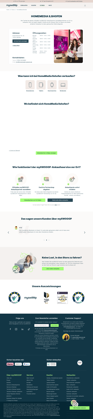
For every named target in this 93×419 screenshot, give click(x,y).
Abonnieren (55, 325)
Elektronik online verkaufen (60, 200)
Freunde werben (31, 393)
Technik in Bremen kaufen (13, 389)
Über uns (9, 378)
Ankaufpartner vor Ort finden (32, 200)
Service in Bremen (11, 387)
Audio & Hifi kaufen (52, 387)
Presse (8, 380)
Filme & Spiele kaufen (52, 396)
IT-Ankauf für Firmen (12, 400)
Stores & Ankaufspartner (13, 384)
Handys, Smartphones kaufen (54, 378)
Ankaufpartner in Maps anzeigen (46, 153)
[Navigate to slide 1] (44, 240)
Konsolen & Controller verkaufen (75, 396)
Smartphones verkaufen (73, 378)
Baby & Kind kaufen (52, 400)
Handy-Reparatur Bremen (13, 393)
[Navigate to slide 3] (49, 240)
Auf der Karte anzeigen (20, 41)
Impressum (9, 416)
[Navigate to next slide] (85, 232)
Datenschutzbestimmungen (50, 330)
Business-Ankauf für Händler (14, 398)
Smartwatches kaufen (52, 384)
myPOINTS (29, 391)
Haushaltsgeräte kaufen (53, 389)
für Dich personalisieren (52, 413)
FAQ (56, 204)
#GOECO (9, 396)
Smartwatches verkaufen (73, 382)
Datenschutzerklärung (55, 415)
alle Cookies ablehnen (39, 413)
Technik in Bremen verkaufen (14, 391)
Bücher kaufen (50, 391)
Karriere (9, 382)
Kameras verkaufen (72, 393)
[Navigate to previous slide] (8, 232)
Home (7, 9)
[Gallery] (47, 232)
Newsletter (30, 384)
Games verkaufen (71, 398)
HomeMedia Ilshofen (22, 9)
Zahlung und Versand (32, 387)
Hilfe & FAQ (30, 380)
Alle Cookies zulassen (79, 408)
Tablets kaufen (51, 380)
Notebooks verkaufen (72, 387)
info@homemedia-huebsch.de (24, 62)
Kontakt (29, 382)
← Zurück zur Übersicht (14, 150)
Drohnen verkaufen (72, 391)
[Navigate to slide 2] (46, 240)
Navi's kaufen (50, 398)
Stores (13, 9)
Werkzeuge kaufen (52, 393)
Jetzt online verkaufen (52, 268)
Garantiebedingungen (32, 389)
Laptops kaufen (51, 382)
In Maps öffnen (16, 45)
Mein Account (30, 378)
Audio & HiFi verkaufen (73, 389)
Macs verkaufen (71, 384)
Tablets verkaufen (71, 380)
